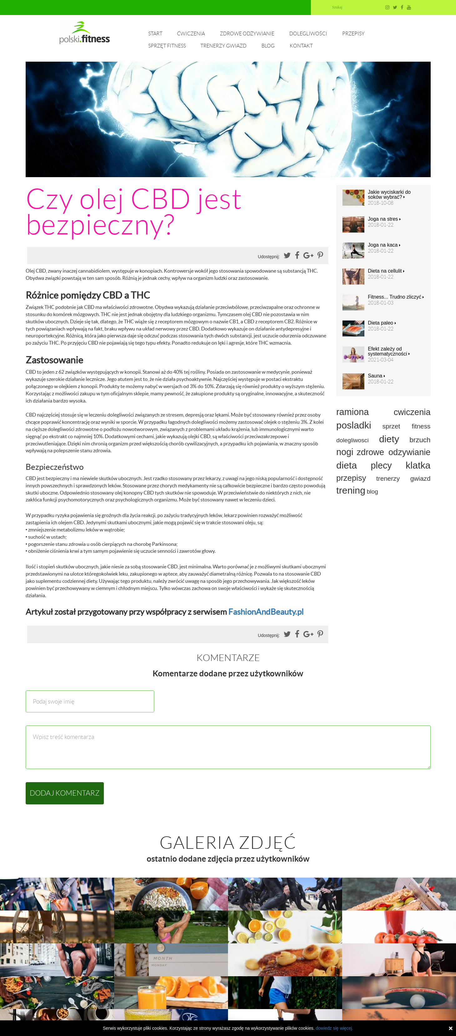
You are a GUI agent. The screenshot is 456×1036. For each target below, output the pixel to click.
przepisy (351, 478)
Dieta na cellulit (386, 271)
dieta (346, 465)
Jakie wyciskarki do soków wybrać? (389, 195)
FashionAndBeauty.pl (266, 611)
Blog (268, 46)
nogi (344, 452)
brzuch (419, 440)
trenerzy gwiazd (403, 478)
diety (389, 438)
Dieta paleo (382, 323)
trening (350, 490)
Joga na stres (384, 219)
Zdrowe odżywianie (247, 33)
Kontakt (301, 46)
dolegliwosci (352, 440)
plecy (381, 465)
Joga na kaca (384, 245)
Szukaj (337, 7)
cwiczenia (412, 412)
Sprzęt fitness (167, 46)
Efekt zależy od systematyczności (389, 351)
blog (372, 491)
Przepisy (353, 33)
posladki (353, 425)
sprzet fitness (407, 426)
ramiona (352, 412)
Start (155, 33)
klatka (418, 465)
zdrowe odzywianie (393, 452)
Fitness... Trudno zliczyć (396, 297)
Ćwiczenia (191, 33)
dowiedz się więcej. (334, 1028)
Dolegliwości (308, 33)
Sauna (376, 375)
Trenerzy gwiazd (223, 46)
